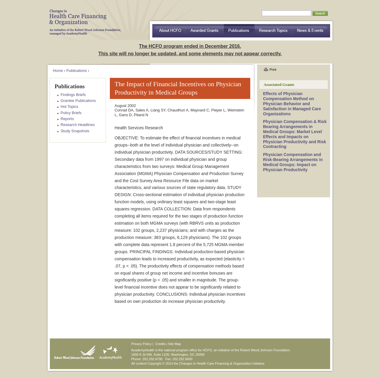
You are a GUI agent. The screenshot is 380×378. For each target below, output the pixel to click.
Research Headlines (78, 124)
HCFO (83, 18)
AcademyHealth (109, 351)
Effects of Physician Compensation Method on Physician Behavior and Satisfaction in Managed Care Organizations (292, 103)
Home (58, 70)
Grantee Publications (78, 100)
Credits (160, 344)
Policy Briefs (71, 113)
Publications (239, 30)
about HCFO (169, 30)
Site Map (174, 344)
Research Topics (273, 30)
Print (273, 69)
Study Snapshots (75, 131)
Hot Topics (69, 106)
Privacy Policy (141, 344)
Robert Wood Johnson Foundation (73, 351)
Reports (67, 118)
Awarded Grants (205, 30)
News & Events (311, 30)
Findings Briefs (73, 94)
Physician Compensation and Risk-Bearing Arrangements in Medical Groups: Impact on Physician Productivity (293, 162)
